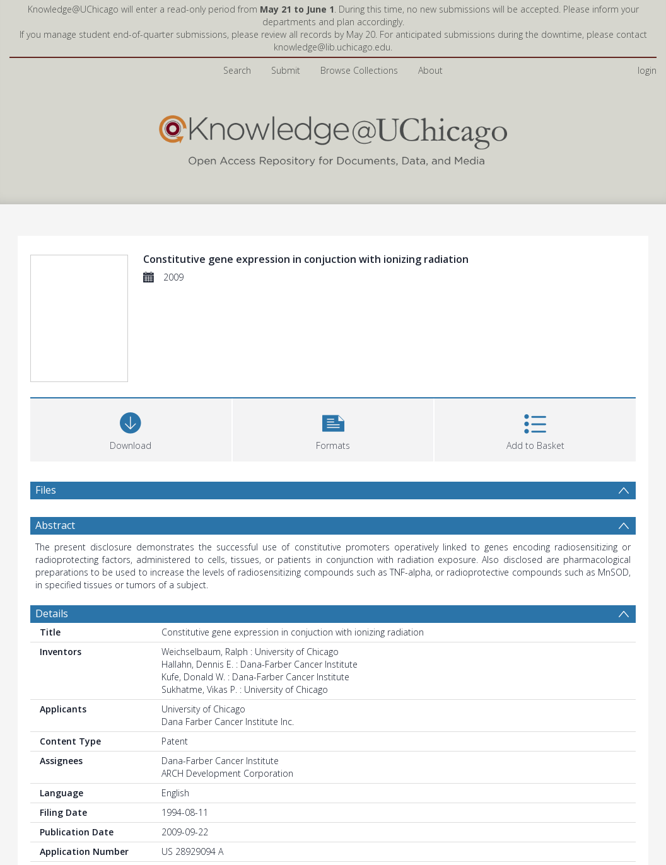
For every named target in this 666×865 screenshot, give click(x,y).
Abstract (55, 373)
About (430, 12)
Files (45, 337)
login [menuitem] (647, 12)
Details (51, 461)
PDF (44, 802)
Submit (285, 12)
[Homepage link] (333, 80)
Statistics (56, 840)
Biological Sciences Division (216, 738)
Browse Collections (359, 12)
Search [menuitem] (237, 12)
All (165, 751)
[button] (333, 276)
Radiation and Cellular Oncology (346, 738)
